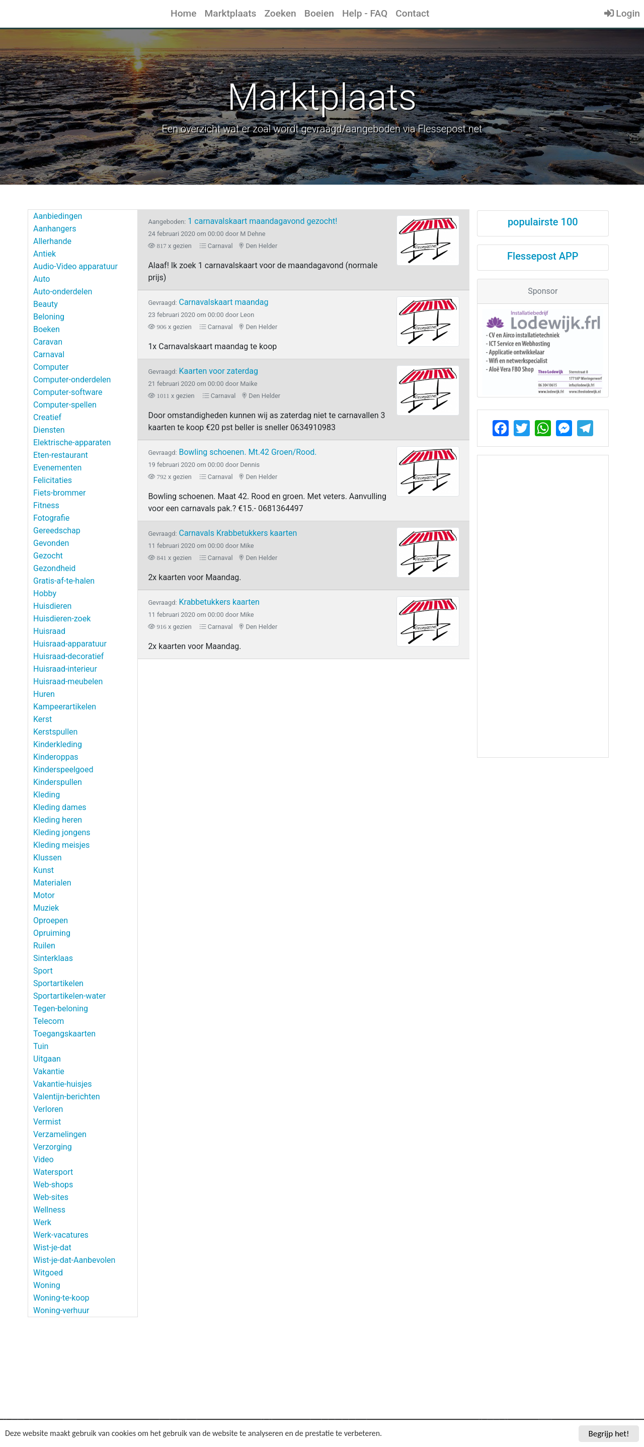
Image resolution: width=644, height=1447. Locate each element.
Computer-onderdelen (72, 379)
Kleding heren (57, 820)
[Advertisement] (543, 606)
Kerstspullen (55, 732)
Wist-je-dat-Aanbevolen (74, 1260)
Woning (46, 1285)
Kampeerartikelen (64, 706)
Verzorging (52, 1147)
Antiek (44, 254)
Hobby (44, 593)
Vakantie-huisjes (62, 1084)
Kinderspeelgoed (63, 769)
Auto (41, 279)
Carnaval (48, 354)
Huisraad (49, 631)
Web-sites (50, 1197)
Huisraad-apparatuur (70, 644)
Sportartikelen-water (69, 996)
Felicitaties (52, 480)
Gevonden (51, 543)
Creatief (47, 417)
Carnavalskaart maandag (208, 302)
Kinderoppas (55, 757)
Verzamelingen (60, 1134)
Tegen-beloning (60, 1008)
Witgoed (48, 1272)
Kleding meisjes (61, 845)
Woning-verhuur (61, 1310)
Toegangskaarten (64, 1033)
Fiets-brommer (59, 493)
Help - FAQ (364, 13)
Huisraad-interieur (65, 669)
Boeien (319, 13)
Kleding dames (60, 807)
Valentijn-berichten (66, 1096)
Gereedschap (56, 530)
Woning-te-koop (61, 1298)
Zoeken (280, 13)
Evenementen (57, 467)
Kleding (46, 794)
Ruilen (44, 945)
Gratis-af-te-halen (64, 581)
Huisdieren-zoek (62, 618)
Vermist (47, 1122)
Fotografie (51, 518)
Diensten (49, 430)
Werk (42, 1222)
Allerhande (52, 241)
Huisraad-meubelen (68, 681)
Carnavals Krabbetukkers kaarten (222, 533)
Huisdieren (52, 606)
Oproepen (50, 920)
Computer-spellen (65, 405)
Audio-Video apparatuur (75, 266)
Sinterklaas (53, 958)
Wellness (49, 1210)
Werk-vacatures (61, 1235)
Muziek (46, 908)
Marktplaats (231, 13)
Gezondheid (54, 568)
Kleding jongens (61, 832)
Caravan (47, 342)
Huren (44, 694)
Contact (412, 13)
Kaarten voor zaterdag (203, 371)
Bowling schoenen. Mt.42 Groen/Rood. (232, 452)
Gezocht (48, 555)
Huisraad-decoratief (68, 656)
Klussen (47, 857)
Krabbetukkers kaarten (204, 602)
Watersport (53, 1172)
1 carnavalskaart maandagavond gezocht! (242, 221)
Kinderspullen (57, 782)
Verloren (48, 1109)
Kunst (43, 870)
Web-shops (53, 1184)
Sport (43, 971)
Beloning (48, 316)
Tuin (40, 1046)
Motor (44, 895)
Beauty (45, 304)
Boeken (46, 329)
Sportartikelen (58, 983)
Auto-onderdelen (62, 291)
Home (184, 13)
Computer (51, 367)
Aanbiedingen (57, 216)
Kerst (42, 719)
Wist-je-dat (52, 1247)
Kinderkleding (57, 744)
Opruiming (51, 933)
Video (43, 1159)
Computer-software (68, 392)
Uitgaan (47, 1059)
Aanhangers (54, 228)
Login (622, 13)
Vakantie (48, 1071)
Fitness (46, 505)
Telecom (48, 1021)
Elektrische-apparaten (72, 442)
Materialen (52, 883)
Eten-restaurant (60, 455)
